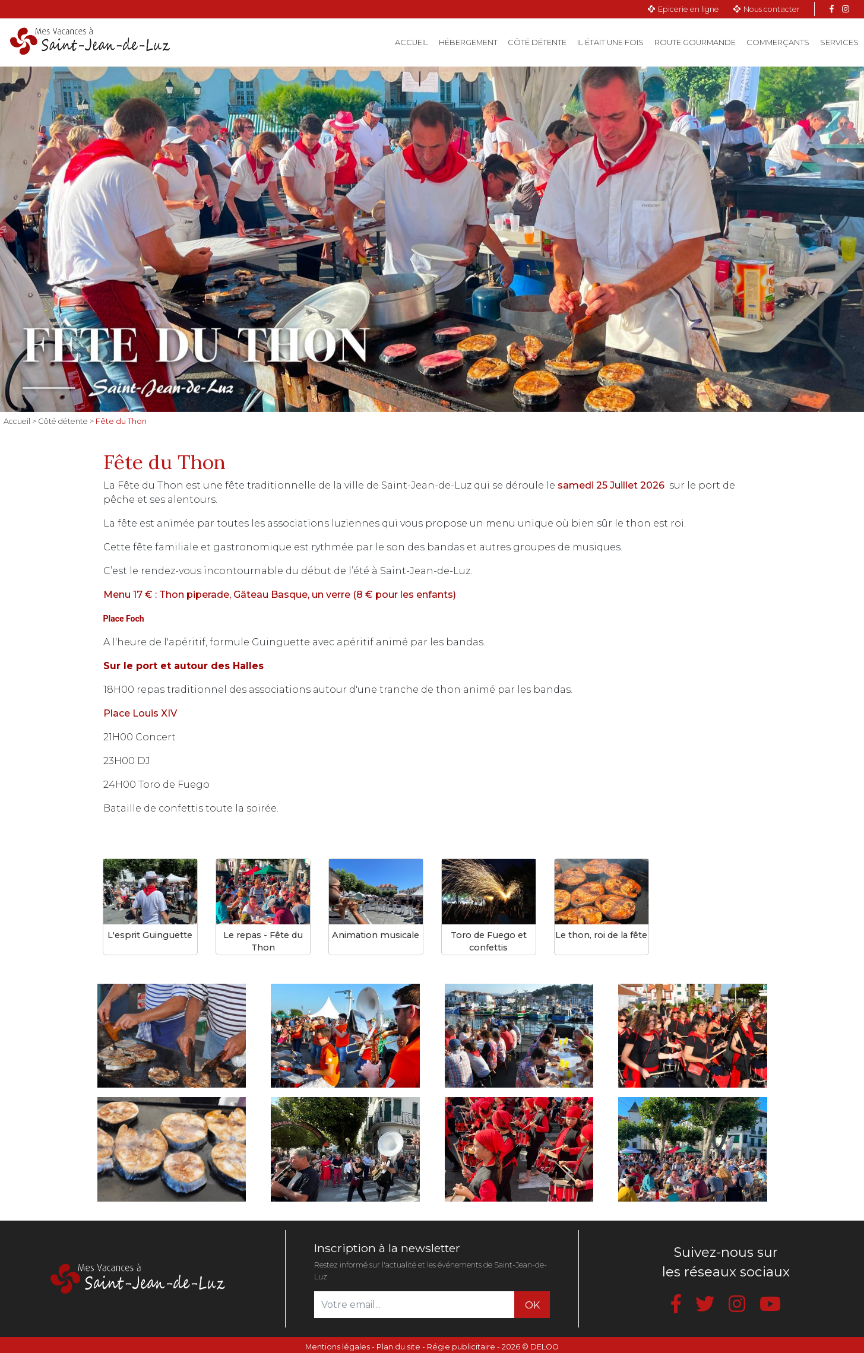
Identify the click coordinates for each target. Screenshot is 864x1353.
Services (839, 42)
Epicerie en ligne (688, 9)
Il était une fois (610, 42)
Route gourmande (695, 42)
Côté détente (537, 42)
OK (532, 1305)
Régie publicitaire (461, 1346)
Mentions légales (337, 1346)
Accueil (414, 41)
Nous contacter (771, 9)
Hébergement (468, 42)
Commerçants (777, 42)
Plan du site (398, 1346)
